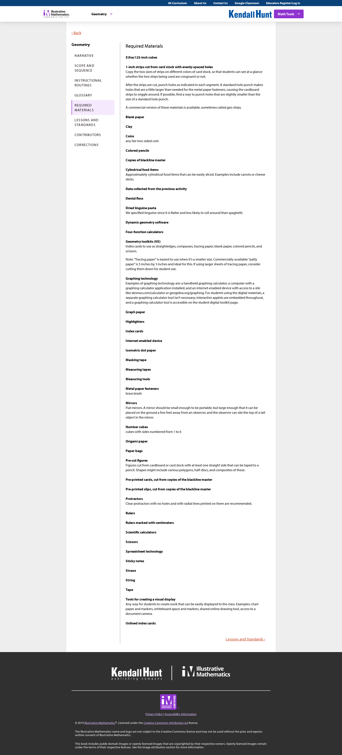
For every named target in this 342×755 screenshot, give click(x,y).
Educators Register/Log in (283, 3)
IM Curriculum (177, 3)
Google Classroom (247, 3)
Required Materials (84, 107)
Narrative (84, 55)
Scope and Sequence (84, 67)
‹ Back (76, 32)
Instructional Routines (88, 82)
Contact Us (220, 3)
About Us (200, 3)
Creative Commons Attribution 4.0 (166, 723)
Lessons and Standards (87, 122)
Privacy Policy (154, 714)
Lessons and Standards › (245, 639)
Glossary (83, 95)
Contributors (88, 135)
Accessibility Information (181, 714)
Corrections (87, 145)
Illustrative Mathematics (99, 723)
